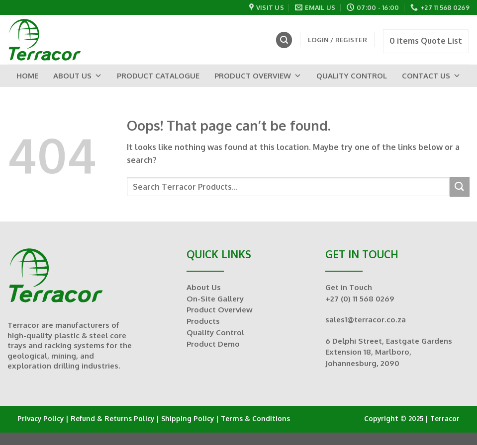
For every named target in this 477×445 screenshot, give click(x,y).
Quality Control (351, 75)
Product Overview (257, 76)
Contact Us (431, 76)
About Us (77, 76)
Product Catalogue (158, 75)
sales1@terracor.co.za (365, 319)
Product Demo (213, 344)
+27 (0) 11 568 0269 (359, 298)
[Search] (284, 40)
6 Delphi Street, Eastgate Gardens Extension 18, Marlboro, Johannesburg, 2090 (388, 352)
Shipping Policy (187, 418)
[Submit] (460, 186)
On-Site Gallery (215, 298)
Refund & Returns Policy (112, 418)
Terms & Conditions (255, 418)
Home (27, 75)
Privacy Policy (40, 418)
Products (203, 321)
